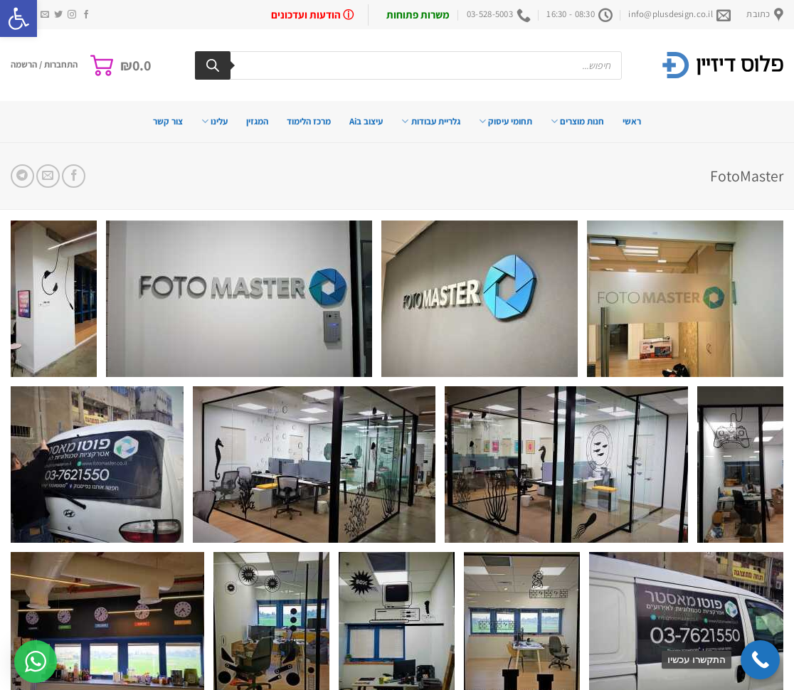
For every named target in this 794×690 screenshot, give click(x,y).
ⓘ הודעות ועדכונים (312, 14)
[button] (18, 18)
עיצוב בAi (366, 121)
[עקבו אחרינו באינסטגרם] (72, 15)
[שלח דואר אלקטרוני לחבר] (48, 176)
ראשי (632, 121)
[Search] (213, 65)
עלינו (214, 121)
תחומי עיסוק (505, 121)
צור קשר (168, 121)
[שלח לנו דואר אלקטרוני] (45, 15)
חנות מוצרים (577, 121)
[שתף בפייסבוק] (73, 176)
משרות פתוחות (418, 14)
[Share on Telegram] (22, 176)
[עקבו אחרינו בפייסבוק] (86, 15)
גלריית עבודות (430, 121)
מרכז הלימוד (309, 121)
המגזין (257, 121)
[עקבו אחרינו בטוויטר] (58, 15)
